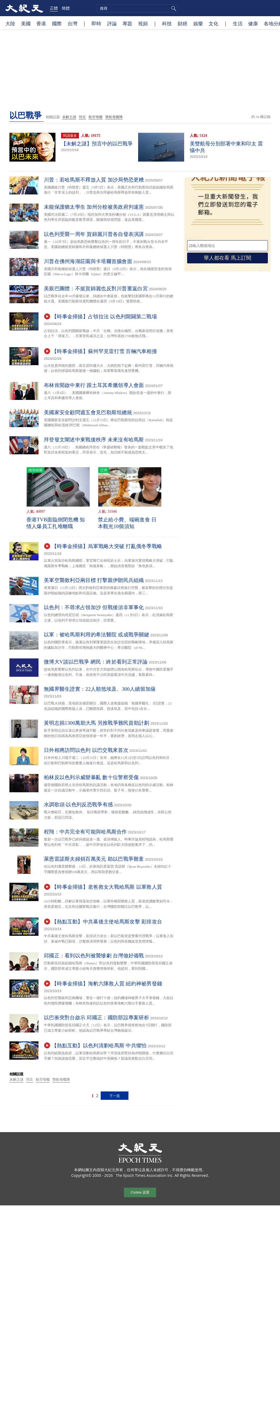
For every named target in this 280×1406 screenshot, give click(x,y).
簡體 (66, 8)
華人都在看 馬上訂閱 (227, 258)
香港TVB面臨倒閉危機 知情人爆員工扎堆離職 (55, 523)
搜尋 (173, 8)
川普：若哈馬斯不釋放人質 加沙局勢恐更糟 (94, 180)
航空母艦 (96, 117)
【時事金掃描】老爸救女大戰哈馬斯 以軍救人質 (107, 887)
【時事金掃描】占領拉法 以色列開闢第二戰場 (104, 316)
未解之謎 (69, 117)
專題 (127, 23)
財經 (182, 23)
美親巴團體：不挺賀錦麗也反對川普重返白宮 (96, 288)
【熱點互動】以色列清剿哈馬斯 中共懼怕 (99, 1045)
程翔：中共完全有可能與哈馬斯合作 (85, 832)
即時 (96, 23)
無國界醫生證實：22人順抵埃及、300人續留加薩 (100, 689)
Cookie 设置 (140, 1192)
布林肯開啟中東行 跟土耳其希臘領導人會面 (94, 385)
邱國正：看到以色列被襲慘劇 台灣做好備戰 (94, 955)
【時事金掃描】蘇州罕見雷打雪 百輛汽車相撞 (104, 351)
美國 (26, 23)
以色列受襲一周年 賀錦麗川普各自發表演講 (94, 234)
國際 (57, 23)
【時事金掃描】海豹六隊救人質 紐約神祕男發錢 (107, 983)
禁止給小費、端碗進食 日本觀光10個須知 (127, 523)
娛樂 (198, 23)
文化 (213, 23)
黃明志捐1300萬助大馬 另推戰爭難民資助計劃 (96, 723)
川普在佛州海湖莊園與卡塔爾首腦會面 (88, 261)
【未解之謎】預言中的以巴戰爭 (97, 143)
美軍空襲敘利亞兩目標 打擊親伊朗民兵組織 (94, 580)
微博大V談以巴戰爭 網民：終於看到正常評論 (96, 662)
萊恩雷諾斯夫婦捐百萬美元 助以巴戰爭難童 (94, 859)
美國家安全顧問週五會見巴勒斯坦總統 (88, 412)
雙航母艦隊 (114, 117)
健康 (253, 23)
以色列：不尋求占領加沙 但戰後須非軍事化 (94, 607)
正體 (54, 8)
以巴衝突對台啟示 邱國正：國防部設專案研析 (96, 1017)
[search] (137, 8)
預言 (82, 117)
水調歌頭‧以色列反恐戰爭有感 (78, 804)
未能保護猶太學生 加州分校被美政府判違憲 (94, 207)
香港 (41, 23)
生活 (238, 23)
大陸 (10, 23)
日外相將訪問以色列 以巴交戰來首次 (86, 750)
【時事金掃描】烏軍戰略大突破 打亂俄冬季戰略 (107, 546)
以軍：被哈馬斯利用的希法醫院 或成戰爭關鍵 (96, 634)
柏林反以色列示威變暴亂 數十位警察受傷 (91, 777)
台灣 (72, 23)
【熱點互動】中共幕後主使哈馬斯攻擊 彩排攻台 (107, 921)
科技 (167, 23)
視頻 (143, 23)
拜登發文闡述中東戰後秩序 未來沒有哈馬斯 (94, 439)
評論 (112, 23)
